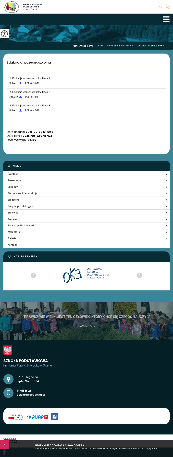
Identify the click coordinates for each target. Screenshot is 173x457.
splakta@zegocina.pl (160, 7)
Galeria (12, 238)
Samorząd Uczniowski (21, 225)
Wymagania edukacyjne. (118, 46)
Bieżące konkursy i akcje (22, 193)
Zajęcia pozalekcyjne (20, 206)
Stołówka (13, 212)
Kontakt (12, 244)
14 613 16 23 (168, 7)
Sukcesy (13, 186)
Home (90, 46)
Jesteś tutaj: (79, 46)
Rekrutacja (14, 180)
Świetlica (13, 174)
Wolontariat (14, 231)
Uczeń (98, 46)
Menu (17, 165)
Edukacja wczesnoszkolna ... (149, 46)
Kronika (12, 219)
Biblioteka (14, 199)
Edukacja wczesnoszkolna (29, 62)
